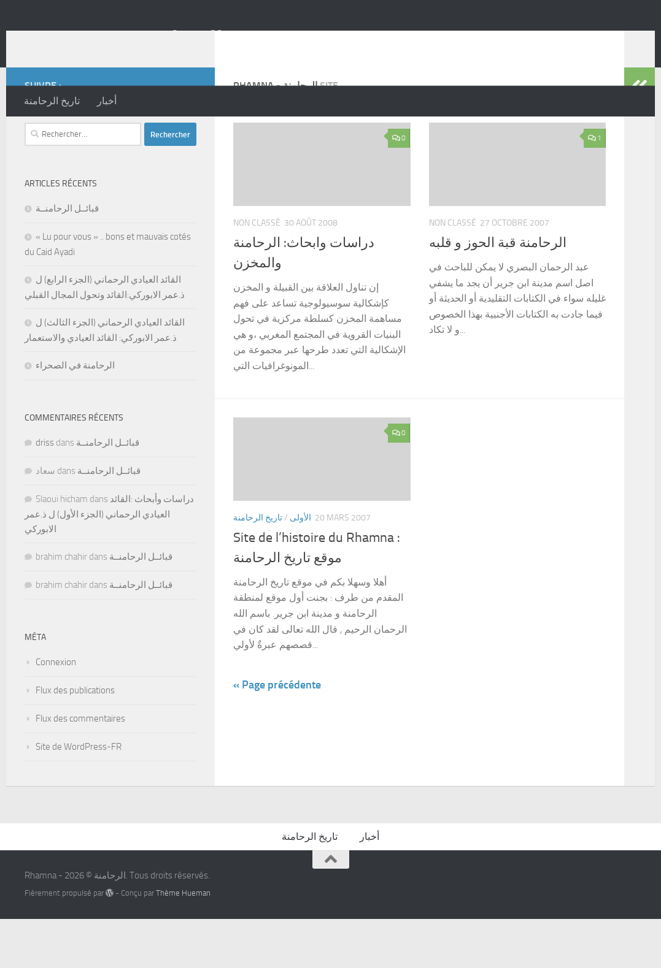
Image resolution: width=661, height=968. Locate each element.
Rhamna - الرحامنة (124, 42)
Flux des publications (75, 739)
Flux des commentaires (80, 767)
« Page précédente (277, 734)
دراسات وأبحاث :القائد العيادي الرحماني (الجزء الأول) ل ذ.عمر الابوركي (109, 563)
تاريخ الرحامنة (52, 101)
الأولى (300, 567)
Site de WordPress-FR (79, 795)
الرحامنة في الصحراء (75, 414)
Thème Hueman (183, 942)
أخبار (107, 101)
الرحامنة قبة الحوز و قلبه (497, 292)
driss (45, 491)
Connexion (56, 711)
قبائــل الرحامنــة (67, 257)
